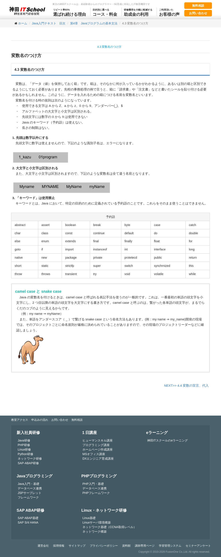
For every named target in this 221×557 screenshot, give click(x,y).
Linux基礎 (89, 518)
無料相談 (198, 5)
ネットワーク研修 (30, 458)
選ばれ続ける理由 (69, 12)
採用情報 (58, 545)
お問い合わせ (198, 13)
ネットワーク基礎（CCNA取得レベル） (109, 527)
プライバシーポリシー (104, 545)
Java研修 (24, 440)
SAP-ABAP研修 (28, 463)
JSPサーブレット (29, 493)
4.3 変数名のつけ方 (109, 46)
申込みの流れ (39, 419)
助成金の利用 (138, 12)
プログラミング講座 (96, 445)
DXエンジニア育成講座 (98, 458)
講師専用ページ (145, 545)
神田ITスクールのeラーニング (167, 440)
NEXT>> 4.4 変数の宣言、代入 (186, 385)
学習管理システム (170, 545)
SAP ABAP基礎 (28, 518)
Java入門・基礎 (28, 484)
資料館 (126, 545)
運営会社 (43, 545)
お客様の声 (169, 12)
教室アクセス (19, 419)
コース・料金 (105, 12)
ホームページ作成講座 (97, 449)
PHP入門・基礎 (93, 484)
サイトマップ (77, 545)
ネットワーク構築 (94, 531)
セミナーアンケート (198, 545)
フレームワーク (28, 497)
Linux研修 (24, 449)
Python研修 (25, 454)
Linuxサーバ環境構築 (96, 522)
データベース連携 (30, 488)
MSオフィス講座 (93, 454)
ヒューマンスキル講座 (97, 440)
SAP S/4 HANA (28, 522)
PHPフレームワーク (96, 493)
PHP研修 (24, 445)
